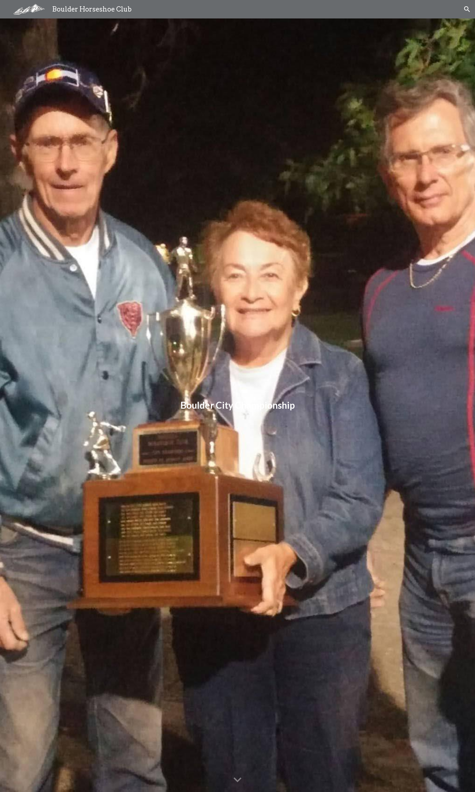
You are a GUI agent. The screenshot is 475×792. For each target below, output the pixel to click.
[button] (467, 9)
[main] (237, 405)
